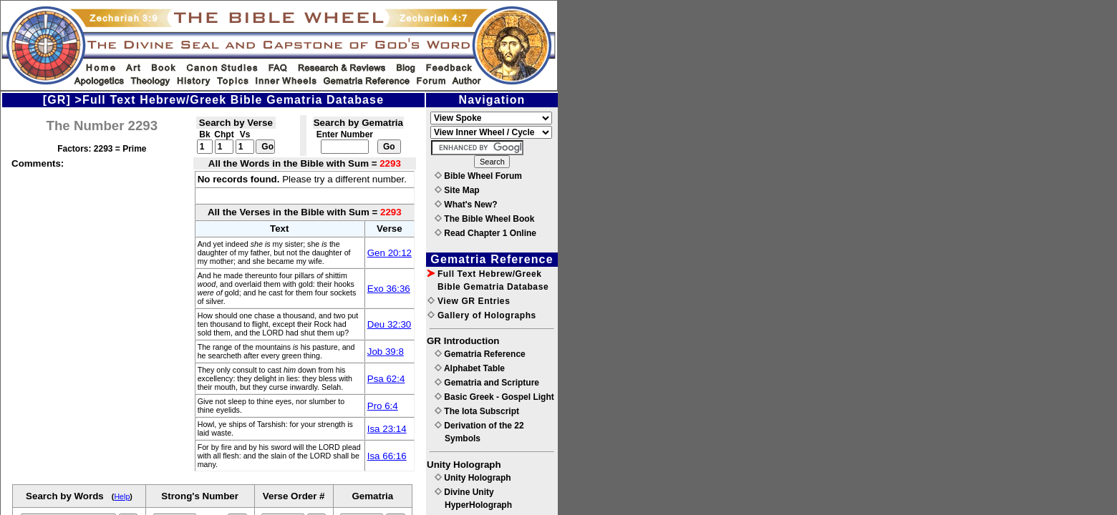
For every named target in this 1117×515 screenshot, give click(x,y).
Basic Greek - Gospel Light (494, 397)
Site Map (457, 190)
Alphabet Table (470, 368)
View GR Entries (468, 301)
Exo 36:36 (388, 288)
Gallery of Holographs (481, 315)
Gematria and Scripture (487, 383)
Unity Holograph (473, 478)
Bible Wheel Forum (478, 176)
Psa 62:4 (386, 378)
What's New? (466, 205)
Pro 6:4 (382, 406)
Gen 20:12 (389, 252)
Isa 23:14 (387, 428)
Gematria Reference (480, 354)
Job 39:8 (385, 351)
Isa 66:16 (387, 456)
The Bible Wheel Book (484, 219)
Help (122, 496)
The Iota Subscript (477, 411)
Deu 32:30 (389, 324)
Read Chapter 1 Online (485, 233)
